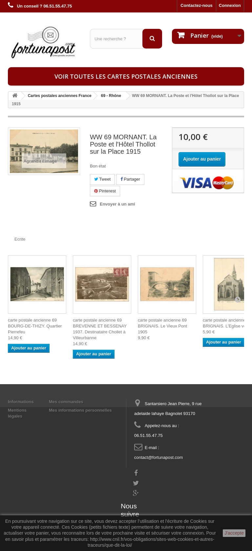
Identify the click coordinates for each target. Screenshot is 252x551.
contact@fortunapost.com (158, 457)
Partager (130, 179)
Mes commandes (66, 401)
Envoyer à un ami (117, 204)
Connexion (230, 5)
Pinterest (105, 190)
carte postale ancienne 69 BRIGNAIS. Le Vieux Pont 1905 (162, 326)
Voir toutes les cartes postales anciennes (126, 76)
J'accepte (234, 533)
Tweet (102, 179)
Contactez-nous (196, 5)
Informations (21, 401)
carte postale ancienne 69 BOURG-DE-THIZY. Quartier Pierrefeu (35, 326)
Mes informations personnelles (80, 410)
